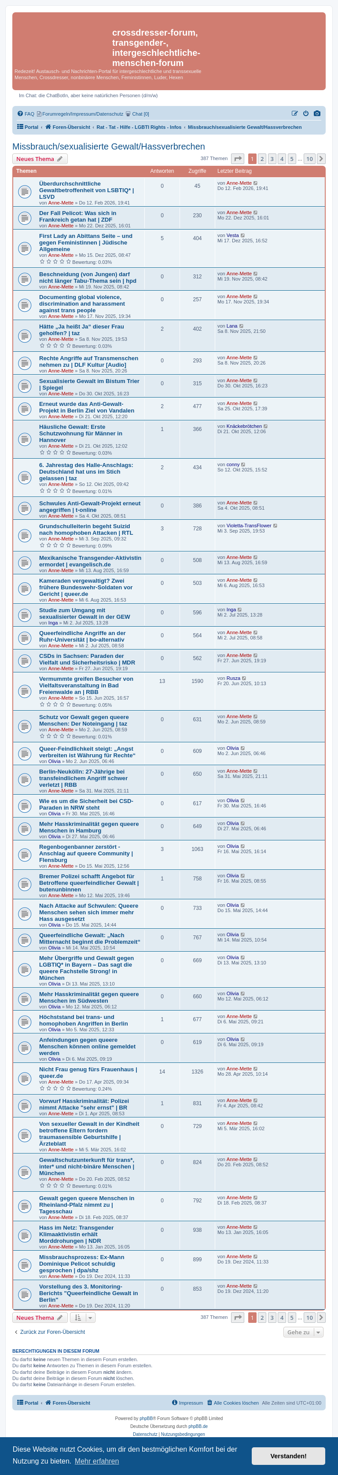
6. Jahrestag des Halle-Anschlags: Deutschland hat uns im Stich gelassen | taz (86, 472)
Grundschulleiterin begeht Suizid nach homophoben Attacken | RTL (86, 529)
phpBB (146, 1418)
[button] (237, 158)
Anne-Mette (60, 202)
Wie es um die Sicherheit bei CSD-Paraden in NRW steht (86, 804)
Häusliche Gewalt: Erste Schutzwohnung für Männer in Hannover (80, 433)
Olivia (54, 761)
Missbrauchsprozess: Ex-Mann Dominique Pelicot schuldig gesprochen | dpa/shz (81, 1264)
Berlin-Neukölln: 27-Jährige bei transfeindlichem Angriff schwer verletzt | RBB (83, 778)
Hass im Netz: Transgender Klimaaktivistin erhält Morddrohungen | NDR (76, 1234)
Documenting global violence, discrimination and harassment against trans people (82, 304)
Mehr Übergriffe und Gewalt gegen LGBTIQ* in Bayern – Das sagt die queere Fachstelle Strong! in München (86, 968)
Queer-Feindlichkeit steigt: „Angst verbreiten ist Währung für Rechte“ (87, 752)
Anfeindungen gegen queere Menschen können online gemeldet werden (87, 1046)
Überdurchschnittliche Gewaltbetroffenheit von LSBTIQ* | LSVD (86, 190)
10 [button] (309, 159)
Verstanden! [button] (289, 1456)
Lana (232, 326)
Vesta (233, 235)
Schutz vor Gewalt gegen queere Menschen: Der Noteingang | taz (84, 720)
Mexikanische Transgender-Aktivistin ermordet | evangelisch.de (90, 561)
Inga (53, 622)
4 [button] (281, 159)
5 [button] (292, 159)
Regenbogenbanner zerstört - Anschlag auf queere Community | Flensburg (86, 853)
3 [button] (272, 159)
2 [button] (262, 159)
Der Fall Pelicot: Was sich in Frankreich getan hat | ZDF (77, 216)
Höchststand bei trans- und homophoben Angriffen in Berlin (83, 1020)
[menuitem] (317, 114)
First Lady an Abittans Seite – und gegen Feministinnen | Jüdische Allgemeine (85, 242)
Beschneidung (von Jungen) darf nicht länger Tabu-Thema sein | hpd (87, 277)
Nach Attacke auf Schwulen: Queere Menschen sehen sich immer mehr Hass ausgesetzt (88, 912)
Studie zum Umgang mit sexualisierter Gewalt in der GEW (84, 613)
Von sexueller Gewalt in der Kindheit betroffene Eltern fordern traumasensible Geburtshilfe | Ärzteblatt (89, 1134)
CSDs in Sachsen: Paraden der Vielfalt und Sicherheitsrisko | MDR (87, 659)
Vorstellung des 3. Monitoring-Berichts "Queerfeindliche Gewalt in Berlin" (88, 1293)
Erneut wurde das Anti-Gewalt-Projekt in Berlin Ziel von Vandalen (86, 407)
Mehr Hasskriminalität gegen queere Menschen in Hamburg (89, 827)
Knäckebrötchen (244, 426)
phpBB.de (198, 1426)
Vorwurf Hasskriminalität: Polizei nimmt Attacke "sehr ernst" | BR (84, 1104)
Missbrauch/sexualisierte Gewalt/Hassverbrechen (108, 146)
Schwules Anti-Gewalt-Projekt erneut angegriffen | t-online (89, 506)
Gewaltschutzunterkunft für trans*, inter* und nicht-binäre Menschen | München (86, 1166)
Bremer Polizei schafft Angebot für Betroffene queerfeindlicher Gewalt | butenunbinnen (89, 883)
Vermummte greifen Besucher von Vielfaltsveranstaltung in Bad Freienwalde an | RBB (86, 685)
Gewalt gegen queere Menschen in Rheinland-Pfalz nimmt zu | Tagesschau (86, 1205)
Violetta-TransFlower (249, 525)
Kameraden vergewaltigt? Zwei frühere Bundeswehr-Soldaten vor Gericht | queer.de (86, 587)
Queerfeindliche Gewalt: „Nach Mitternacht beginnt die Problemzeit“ (89, 938)
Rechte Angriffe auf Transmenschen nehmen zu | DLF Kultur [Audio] (88, 361)
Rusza (234, 678)
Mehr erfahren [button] (97, 1461)
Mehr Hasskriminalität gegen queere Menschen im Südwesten (89, 997)
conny (233, 464)
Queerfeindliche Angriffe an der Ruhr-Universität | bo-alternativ (82, 636)
